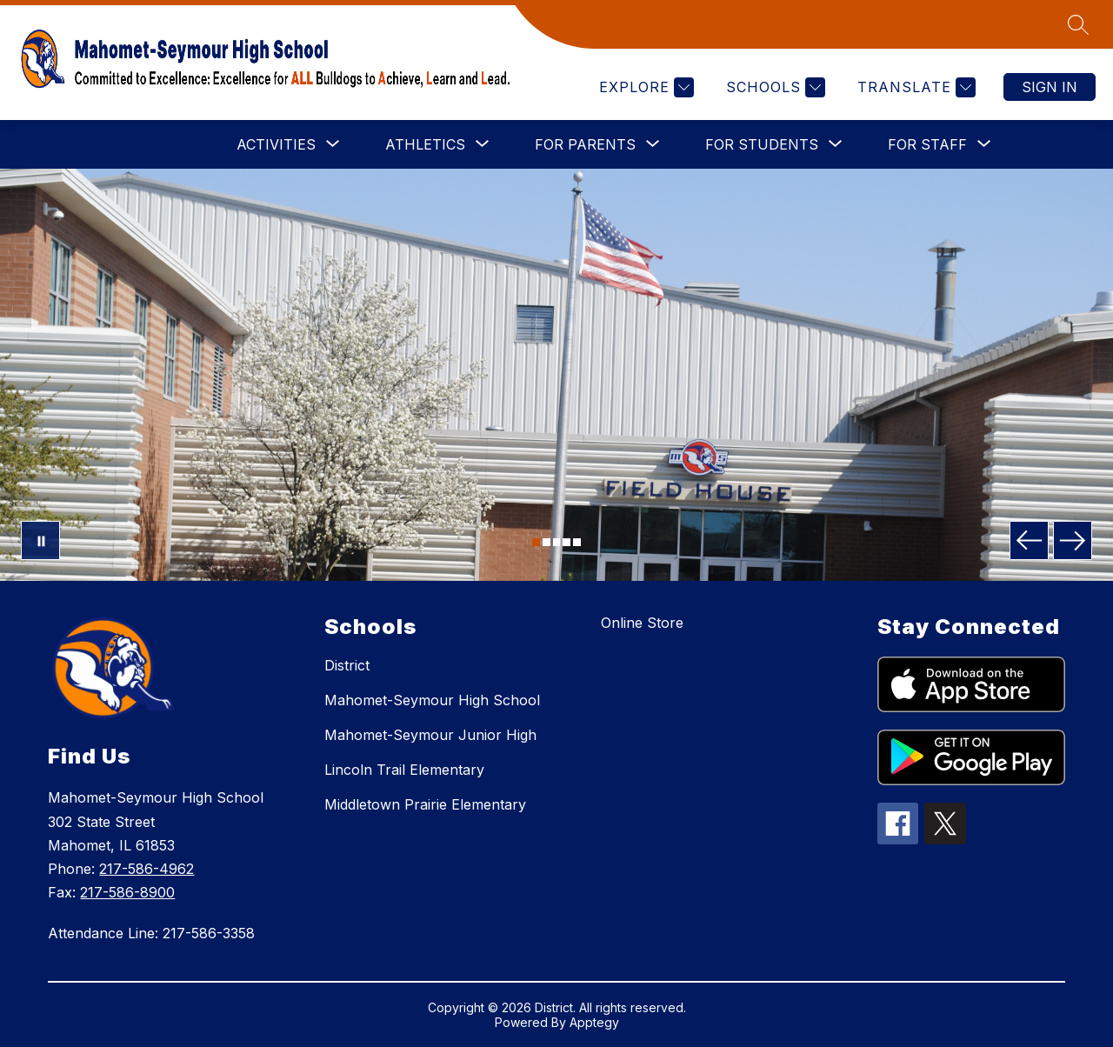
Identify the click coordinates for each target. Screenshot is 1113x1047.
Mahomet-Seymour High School (432, 700)
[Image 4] (566, 542)
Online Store (642, 622)
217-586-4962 (146, 868)
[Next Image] (1072, 540)
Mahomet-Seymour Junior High (430, 735)
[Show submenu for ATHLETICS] (425, 144)
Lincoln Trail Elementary (404, 769)
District (347, 665)
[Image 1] (536, 542)
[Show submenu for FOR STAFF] (927, 144)
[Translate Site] (914, 87)
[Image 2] (546, 542)
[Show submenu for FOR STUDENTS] (761, 144)
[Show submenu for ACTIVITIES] (276, 144)
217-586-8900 (127, 892)
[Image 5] (577, 542)
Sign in (1049, 87)
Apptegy (594, 1022)
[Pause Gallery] (40, 540)
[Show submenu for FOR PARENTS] (585, 144)
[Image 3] (557, 542)
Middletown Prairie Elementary (425, 804)
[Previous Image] (1029, 540)
